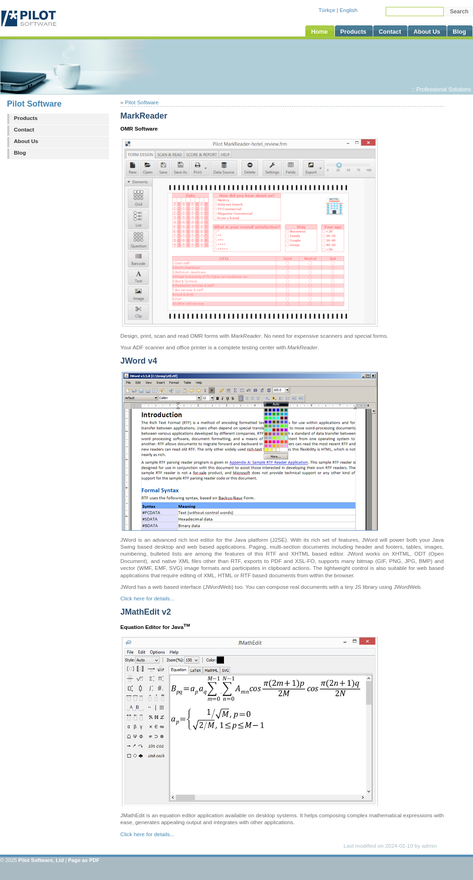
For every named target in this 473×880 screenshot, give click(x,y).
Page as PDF (83, 860)
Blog (20, 153)
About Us (26, 141)
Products (25, 118)
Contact (24, 129)
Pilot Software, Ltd (41, 860)
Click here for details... (148, 598)
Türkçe (326, 10)
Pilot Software (34, 103)
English (349, 10)
